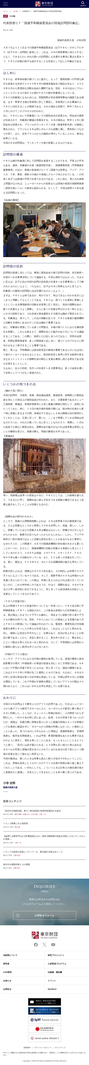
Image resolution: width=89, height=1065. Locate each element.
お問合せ (7, 989)
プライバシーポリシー (43, 1047)
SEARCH (52, 989)
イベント (52, 981)
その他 (15, 11)
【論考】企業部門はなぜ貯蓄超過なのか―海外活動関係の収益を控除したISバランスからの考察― (44, 839)
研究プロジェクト (56, 955)
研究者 (6, 964)
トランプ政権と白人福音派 (44, 825)
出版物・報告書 (55, 972)
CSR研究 (7, 972)
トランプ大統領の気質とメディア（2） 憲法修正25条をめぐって (44, 853)
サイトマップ (60, 1047)
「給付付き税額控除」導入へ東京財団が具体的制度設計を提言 (44, 812)
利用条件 (27, 1047)
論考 (5, 16)
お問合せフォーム (44, 915)
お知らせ (7, 981)
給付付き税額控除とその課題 (44, 864)
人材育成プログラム (57, 964)
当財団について (10, 955)
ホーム (5, 11)
